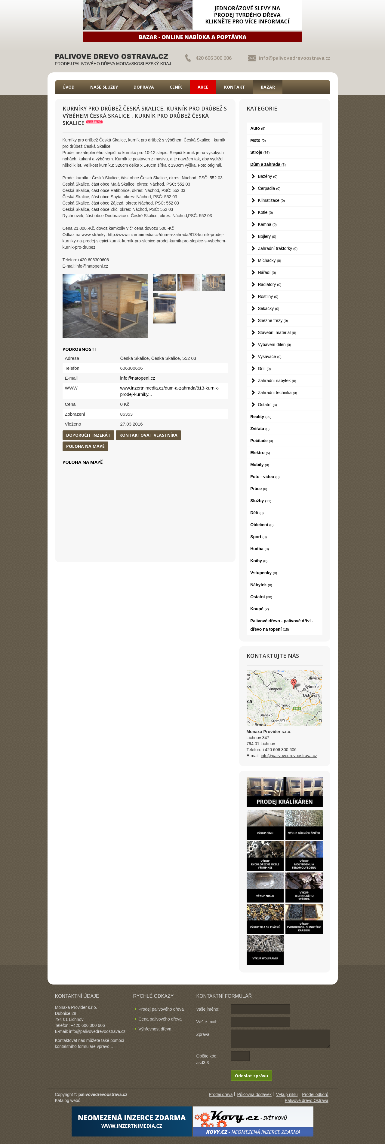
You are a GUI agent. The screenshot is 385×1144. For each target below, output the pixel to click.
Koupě (259, 608)
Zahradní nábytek (277, 380)
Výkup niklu (287, 1094)
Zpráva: (203, 1034)
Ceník (176, 87)
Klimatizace (271, 200)
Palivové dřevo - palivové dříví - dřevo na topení (281, 625)
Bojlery (267, 236)
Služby (260, 500)
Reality (261, 416)
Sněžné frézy (273, 320)
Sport (258, 536)
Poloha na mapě (85, 446)
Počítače (261, 440)
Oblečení (261, 524)
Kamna (267, 224)
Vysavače (269, 356)
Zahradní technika (277, 392)
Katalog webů (68, 1100)
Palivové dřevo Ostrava (306, 1100)
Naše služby (104, 87)
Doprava (144, 87)
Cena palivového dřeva (160, 1019)
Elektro (260, 452)
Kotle (265, 212)
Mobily (259, 464)
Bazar (268, 87)
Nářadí (267, 272)
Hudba (259, 548)
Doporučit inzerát (88, 435)
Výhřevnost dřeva (155, 1029)
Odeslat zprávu (251, 1076)
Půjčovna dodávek (254, 1094)
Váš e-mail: (206, 1021)
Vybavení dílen (274, 344)
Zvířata (260, 428)
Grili (264, 368)
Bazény (267, 176)
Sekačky (268, 308)
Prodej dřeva (221, 1094)
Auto (257, 128)
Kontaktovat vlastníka (148, 435)
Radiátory (269, 284)
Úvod (69, 87)
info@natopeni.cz (137, 378)
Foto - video (264, 476)
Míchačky (269, 260)
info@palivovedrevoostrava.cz (294, 58)
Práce (258, 488)
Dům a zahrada (268, 164)
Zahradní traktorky (277, 248)
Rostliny (268, 296)
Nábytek (261, 584)
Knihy (258, 560)
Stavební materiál (277, 332)
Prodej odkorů (315, 1094)
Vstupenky (263, 572)
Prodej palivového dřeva (161, 1009)
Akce (203, 87)
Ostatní (267, 404)
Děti (257, 512)
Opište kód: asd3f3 (207, 1059)
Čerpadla (269, 188)
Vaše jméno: (208, 1009)
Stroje (260, 152)
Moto (258, 140)
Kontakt (234, 87)
